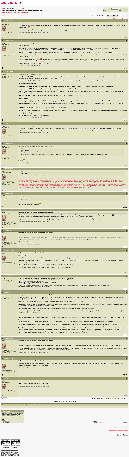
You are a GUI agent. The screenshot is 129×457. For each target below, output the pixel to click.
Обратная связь (112, 430)
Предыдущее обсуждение (58, 401)
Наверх (126, 430)
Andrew (4, 74)
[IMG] (3, 421)
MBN (6, 448)
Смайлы (3, 420)
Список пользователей (22, 12)
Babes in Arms (95, 363)
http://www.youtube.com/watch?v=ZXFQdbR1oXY (39, 286)
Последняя (122, 15)
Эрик (3, 171)
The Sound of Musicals (22, 8)
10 (117, 15)
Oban (3, 23)
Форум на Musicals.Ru (9, 8)
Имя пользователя (107, 8)
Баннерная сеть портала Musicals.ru (9, 450)
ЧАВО (14, 12)
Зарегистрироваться (7, 12)
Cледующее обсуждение (70, 401)
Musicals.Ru (120, 430)
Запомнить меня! (123, 9)
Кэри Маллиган (94, 260)
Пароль (104, 10)
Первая (103, 15)
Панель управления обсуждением (117, 18)
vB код (3, 419)
